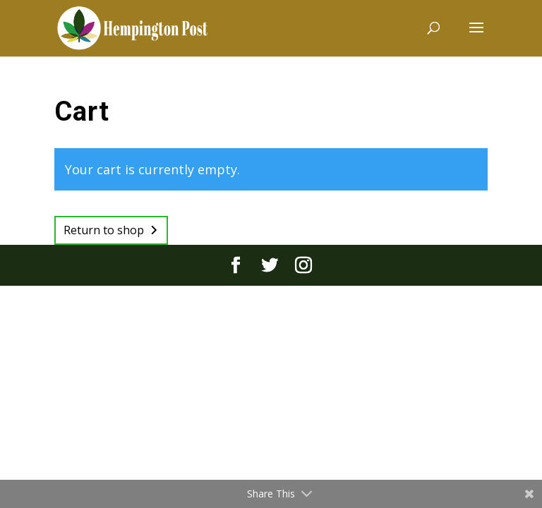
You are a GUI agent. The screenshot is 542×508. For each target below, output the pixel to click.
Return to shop (104, 230)
